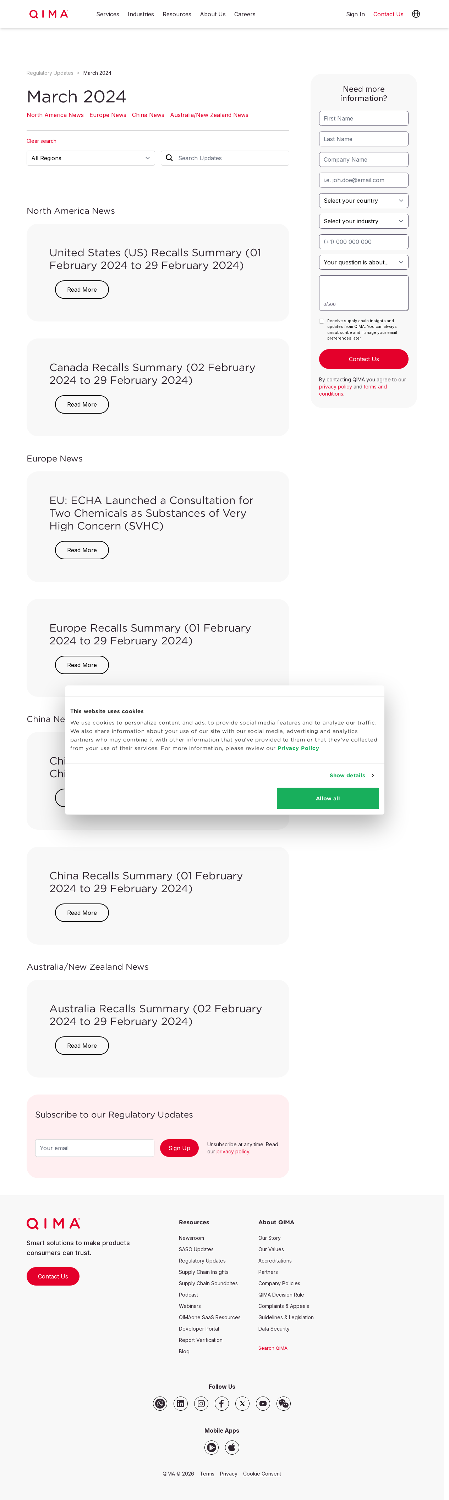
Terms (207, 1474)
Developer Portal (199, 1329)
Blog (184, 1351)
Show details (347, 775)
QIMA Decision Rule (281, 1295)
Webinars (190, 1306)
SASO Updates (196, 1249)
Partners (268, 1272)
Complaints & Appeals (283, 1306)
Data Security (274, 1329)
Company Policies (279, 1283)
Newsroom (191, 1238)
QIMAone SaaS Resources (210, 1317)
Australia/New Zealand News (209, 114)
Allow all (328, 798)
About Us (213, 14)
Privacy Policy (298, 747)
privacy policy (233, 1151)
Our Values (271, 1249)
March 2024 (97, 73)
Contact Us (53, 1276)
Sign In (355, 14)
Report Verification (201, 1340)
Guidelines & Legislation (286, 1317)
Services (107, 14)
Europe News (107, 114)
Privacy (228, 1474)
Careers (245, 14)
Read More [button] (82, 289)
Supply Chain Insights (204, 1272)
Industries (141, 14)
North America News (55, 114)
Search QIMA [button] (273, 1348)
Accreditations (275, 1261)
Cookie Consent (262, 1474)
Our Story (269, 1238)
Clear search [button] (41, 141)
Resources (177, 14)
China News (148, 114)
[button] (416, 14)
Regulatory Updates (50, 73)
